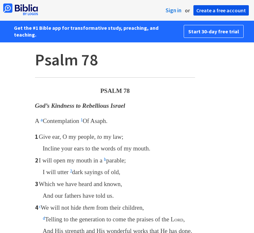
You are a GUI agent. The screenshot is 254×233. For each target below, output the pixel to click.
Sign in (173, 10)
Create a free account (221, 10)
